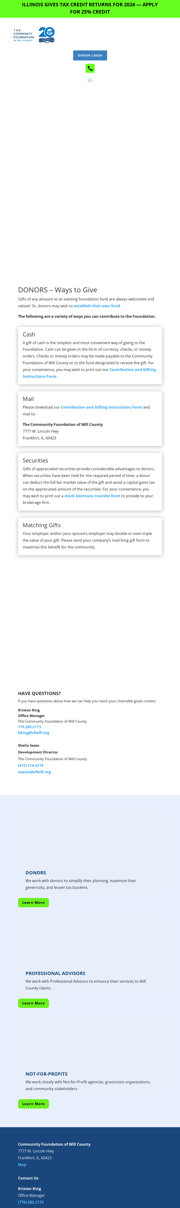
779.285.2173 (29, 632)
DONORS (36, 778)
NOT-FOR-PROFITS (47, 979)
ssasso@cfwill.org (34, 677)
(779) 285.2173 (31, 1107)
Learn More (33, 807)
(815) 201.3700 (31, 1141)
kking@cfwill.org (33, 638)
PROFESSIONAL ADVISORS (55, 879)
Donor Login (90, 55)
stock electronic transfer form (92, 401)
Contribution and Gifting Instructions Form (101, 312)
